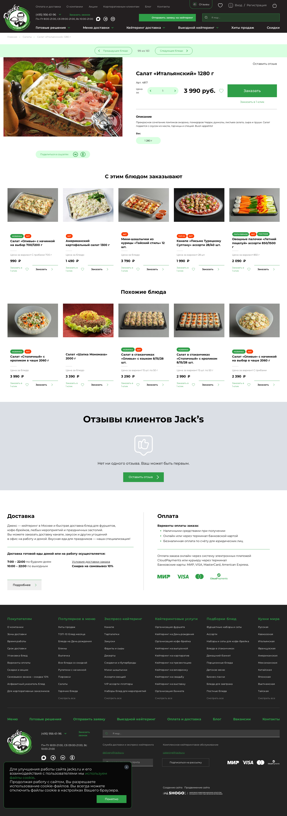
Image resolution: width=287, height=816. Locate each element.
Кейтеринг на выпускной (171, 648)
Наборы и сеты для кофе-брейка (228, 641)
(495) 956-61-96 (46, 14)
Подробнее (22, 585)
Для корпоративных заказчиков (28, 691)
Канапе (109, 626)
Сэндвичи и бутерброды (120, 662)
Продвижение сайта (197, 787)
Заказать (252, 91)
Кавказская (265, 634)
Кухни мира (269, 619)
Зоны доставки (17, 634)
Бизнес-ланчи (216, 676)
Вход (238, 5)
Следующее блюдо (171, 50)
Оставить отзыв (265, 64)
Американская (268, 655)
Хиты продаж (242, 27)
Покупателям (19, 619)
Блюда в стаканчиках (220, 648)
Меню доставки (96, 27)
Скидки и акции (17, 669)
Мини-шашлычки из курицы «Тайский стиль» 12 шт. (143, 243)
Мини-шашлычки (115, 669)
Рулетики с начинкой (72, 669)
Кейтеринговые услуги (176, 619)
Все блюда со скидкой (72, 662)
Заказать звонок (79, 14)
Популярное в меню (76, 619)
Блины (62, 648)
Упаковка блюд (17, 655)
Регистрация (257, 5)
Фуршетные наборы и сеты (224, 626)
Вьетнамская (266, 683)
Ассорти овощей (115, 676)
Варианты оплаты (19, 662)
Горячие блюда (68, 691)
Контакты (163, 6)
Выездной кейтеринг (196, 27)
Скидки (273, 27)
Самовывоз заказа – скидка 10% (28, 676)
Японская (264, 676)
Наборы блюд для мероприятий (125, 691)
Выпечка (64, 655)
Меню (12, 719)
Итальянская (266, 641)
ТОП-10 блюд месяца (71, 634)
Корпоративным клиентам (121, 6)
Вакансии (242, 719)
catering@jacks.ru (174, 752)
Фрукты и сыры (114, 648)
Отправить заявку (89, 719)
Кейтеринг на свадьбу (169, 676)
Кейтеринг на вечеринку (171, 669)
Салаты (63, 683)
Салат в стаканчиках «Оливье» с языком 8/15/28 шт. (142, 358)
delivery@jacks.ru (113, 752)
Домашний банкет (219, 655)
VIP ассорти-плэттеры (118, 683)
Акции (93, 6)
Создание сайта (172, 787)
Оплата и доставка (48, 6)
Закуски (109, 641)
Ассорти (212, 634)
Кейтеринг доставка (143, 27)
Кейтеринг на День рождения (174, 634)
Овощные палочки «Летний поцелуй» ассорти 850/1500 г (254, 243)
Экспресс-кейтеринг (123, 619)
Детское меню (216, 669)
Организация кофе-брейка (173, 641)
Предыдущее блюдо (115, 50)
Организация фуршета (170, 626)
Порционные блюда (220, 662)
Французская (267, 648)
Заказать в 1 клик (252, 102)
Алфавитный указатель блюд (26, 683)
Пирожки (64, 676)
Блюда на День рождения (75, 641)
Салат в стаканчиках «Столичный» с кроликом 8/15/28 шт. (197, 358)
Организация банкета (169, 691)
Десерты (109, 655)
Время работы (16, 641)
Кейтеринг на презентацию (173, 662)
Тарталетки (111, 634)
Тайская (263, 691)
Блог (148, 6)
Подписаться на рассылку (186, 762)
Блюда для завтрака (220, 683)
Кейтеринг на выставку (170, 683)
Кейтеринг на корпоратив (172, 655)
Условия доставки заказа (91, 561)
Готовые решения (51, 27)
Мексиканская (267, 662)
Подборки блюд (221, 619)
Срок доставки (16, 648)
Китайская (265, 669)
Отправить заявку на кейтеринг (172, 17)
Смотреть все (66, 698)
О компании (74, 6)
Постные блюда (217, 691)
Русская (263, 626)
